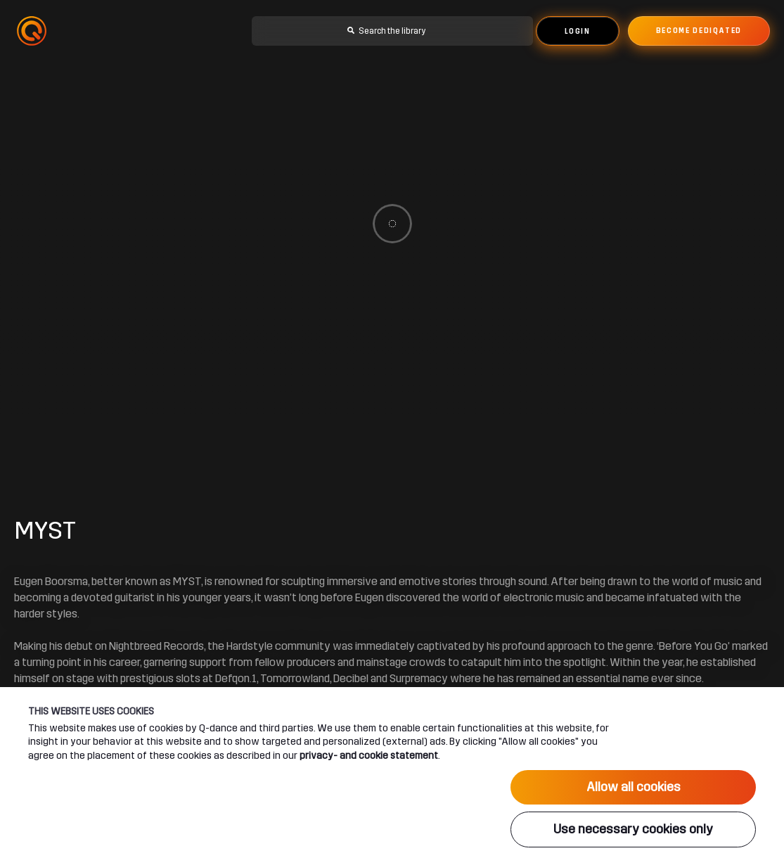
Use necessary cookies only (633, 829)
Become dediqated (699, 31)
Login (578, 31)
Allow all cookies (633, 787)
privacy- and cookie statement (369, 755)
